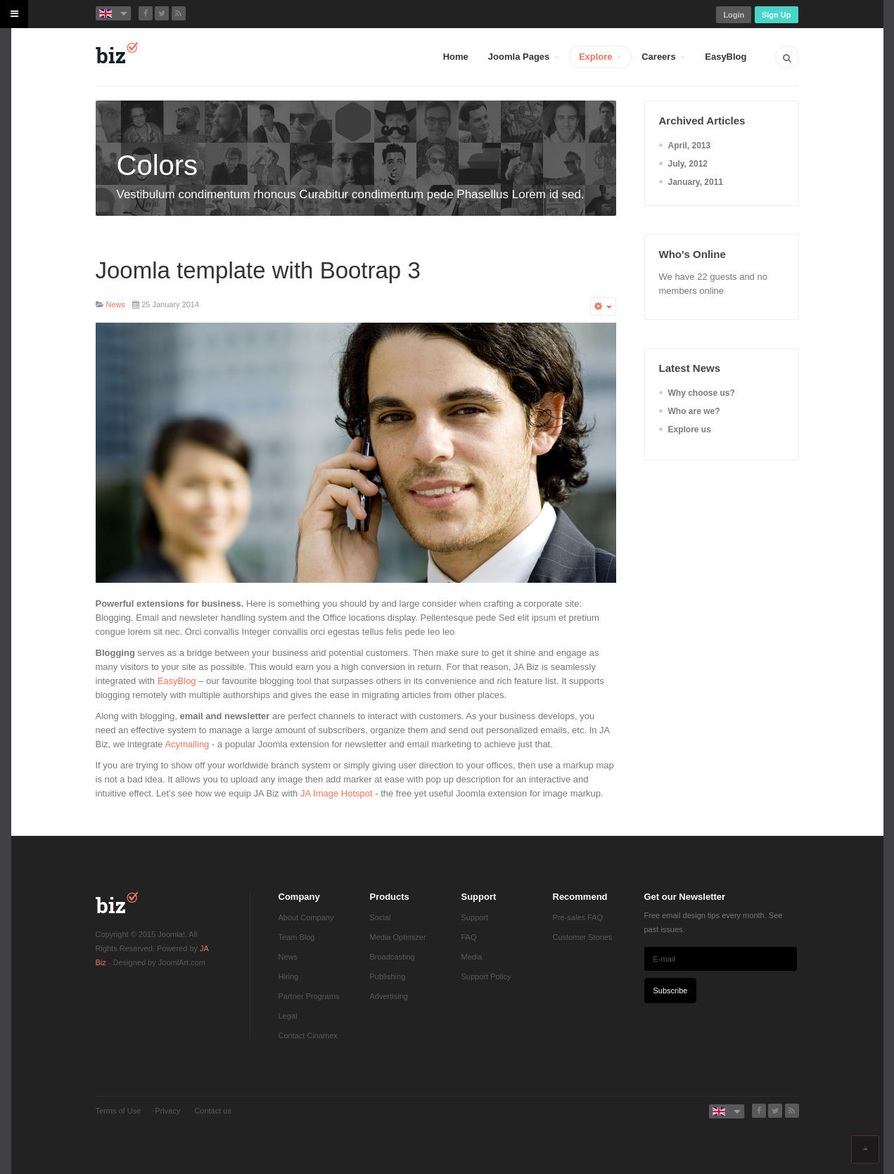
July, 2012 (688, 164)
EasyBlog (725, 56)
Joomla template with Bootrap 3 (258, 270)
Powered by (117, 1135)
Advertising (389, 996)
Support (475, 917)
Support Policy (486, 976)
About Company (306, 917)
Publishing (388, 976)
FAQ (469, 937)
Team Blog (297, 937)
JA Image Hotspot (336, 793)
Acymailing (187, 744)
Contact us (212, 1111)
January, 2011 (696, 182)
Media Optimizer (398, 937)
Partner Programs (309, 996)
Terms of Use (118, 1111)
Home (455, 56)
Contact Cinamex (308, 1035)
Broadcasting (392, 957)
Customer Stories (583, 937)
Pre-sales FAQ (578, 917)
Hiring (289, 976)
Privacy (167, 1111)
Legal (288, 1016)
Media (472, 957)
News (288, 957)
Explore (600, 56)
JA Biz (117, 902)
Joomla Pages (523, 56)
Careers (663, 56)
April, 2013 (689, 145)
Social (380, 917)
